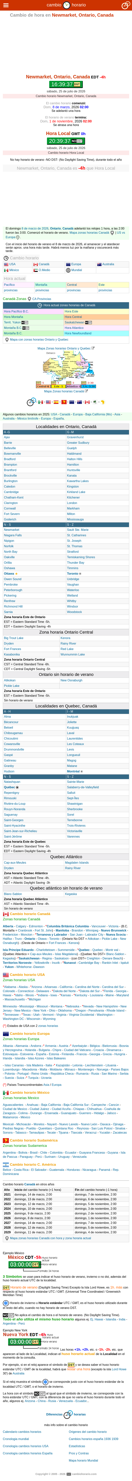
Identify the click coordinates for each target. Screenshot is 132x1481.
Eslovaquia (10, 1054)
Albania (8, 1045)
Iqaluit (125, 962)
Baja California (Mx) (98, 414)
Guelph (72, 448)
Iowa (53, 995)
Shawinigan (75, 803)
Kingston (73, 486)
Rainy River (68, 643)
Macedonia (29, 1069)
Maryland (123, 995)
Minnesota (10, 1006)
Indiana (43, 995)
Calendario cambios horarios (22, 1431)
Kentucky (81, 995)
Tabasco (21, 1132)
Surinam (50, 1156)
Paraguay (26, 1156)
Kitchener (73, 497)
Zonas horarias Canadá (21, 919)
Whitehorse (24, 967)
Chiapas (78, 1109)
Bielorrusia (109, 1045)
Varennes (73, 836)
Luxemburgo (11, 1069)
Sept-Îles (73, 798)
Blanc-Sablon (13, 894)
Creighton (93, 958)
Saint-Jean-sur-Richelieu (20, 831)
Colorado (9, 991)
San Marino (109, 1073)
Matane (72, 766)
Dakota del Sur (90, 991)
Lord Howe (119, 1369)
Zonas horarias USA (19, 980)
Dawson (39, 967)
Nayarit (52, 1124)
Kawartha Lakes (78, 481)
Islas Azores (36, 1058)
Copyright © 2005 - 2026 (50, 1473)
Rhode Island (115, 1010)
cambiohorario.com (84, 1473)
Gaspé (8, 755)
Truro (18, 938)
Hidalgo (99, 1113)
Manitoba (62, 930)
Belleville (10, 448)
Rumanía (82, 1073)
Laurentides (75, 738)
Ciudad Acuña (61, 1109)
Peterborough (13, 590)
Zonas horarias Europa (21, 1039)
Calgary (21, 926)
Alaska (23, 987)
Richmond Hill (13, 606)
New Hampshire (107, 1006)
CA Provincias (41, 299)
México (11, 270)
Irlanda (7, 1058)
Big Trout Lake (13, 638)
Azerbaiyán (79, 1045)
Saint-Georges (13, 820)
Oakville (9, 557)
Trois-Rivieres (76, 825)
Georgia (121, 991)
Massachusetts (15, 999)
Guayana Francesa (92, 1152)
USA (9, 264)
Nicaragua (89, 1169)
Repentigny (11, 792)
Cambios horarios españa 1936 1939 (93, 1439)
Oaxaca (105, 1124)
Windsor (72, 606)
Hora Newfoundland (78, 333)
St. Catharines (76, 535)
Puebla (31, 1128)
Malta (43, 1069)
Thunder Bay (75, 562)
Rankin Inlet (110, 962)
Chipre (56, 1050)
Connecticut (26, 991)
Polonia (10, 1073)
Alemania (21, 1045)
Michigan (35, 999)
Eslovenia (26, 1054)
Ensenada (51, 1113)
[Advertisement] (66, 46)
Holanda (30, 1050)
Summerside (66, 950)
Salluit (71, 792)
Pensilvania (96, 1010)
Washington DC (13, 1018)
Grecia (107, 1054)
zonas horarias (48, 1025)
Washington (105, 1014)
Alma (7, 716)
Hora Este (71, 311)
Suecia (9, 1077)
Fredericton (10, 934)
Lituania (111, 1065)
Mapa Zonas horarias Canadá (66, 391)
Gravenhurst (75, 437)
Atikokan (9, 680)
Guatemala (56, 1169)
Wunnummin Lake (73, 654)
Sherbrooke (75, 809)
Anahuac (32, 1104)
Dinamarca (114, 1050)
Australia (105, 264)
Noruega (102, 1069)
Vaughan (73, 584)
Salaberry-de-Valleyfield (83, 787)
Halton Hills (74, 459)
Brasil (34, 1152)
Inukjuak (72, 716)
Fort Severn (12, 514)
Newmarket (11, 529)
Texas (27, 1014)
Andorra (36, 1045)
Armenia (50, 1045)
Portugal (23, 1073)
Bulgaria (44, 1050)
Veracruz (91, 1132)
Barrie (8, 442)
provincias (11, 290)
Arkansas (50, 987)
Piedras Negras (13, 1128)
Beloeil (8, 727)
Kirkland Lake (76, 492)
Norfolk (9, 546)
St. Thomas (75, 546)
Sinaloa (120, 1128)
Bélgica (95, 1045)
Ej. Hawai (96, 1319)
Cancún (114, 1104)
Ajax (7, 437)
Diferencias (54, 1414)
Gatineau (10, 760)
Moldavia (56, 1069)
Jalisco (111, 1113)
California (66, 987)
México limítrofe (27, 418)
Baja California (51, 1104)
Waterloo (73, 590)
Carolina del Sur (113, 987)
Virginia (61, 1014)
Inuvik (56, 962)
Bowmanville (12, 453)
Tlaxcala (76, 1132)
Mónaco (69, 1069)
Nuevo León (89, 1124)
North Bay (10, 551)
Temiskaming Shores (81, 557)
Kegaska (71, 894)
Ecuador (71, 1152)
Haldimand (74, 453)
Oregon (81, 1010)
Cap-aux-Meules (15, 862)
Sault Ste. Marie (78, 529)
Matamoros (10, 1117)
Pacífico (9, 284)
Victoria (113, 926)
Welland (72, 595)
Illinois (29, 995)
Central (72, 284)
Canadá (41, 264)
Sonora (8, 1132)
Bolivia (22, 1152)
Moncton (26, 934)
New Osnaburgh (71, 680)
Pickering (10, 595)
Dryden (9, 643)
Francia (82, 1054)
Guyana (112, 1152)
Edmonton (36, 926)
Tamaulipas (36, 1132)
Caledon (9, 486)
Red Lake (67, 649)
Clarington (11, 503)
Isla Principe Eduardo (18, 950)
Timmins (72, 568)
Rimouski (10, 798)
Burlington (11, 481)
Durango (36, 1113)
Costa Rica (21, 1169)
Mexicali (8, 1124)
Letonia (78, 1065)
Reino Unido (39, 1073)
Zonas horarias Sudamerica (25, 1146)
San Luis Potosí (102, 1128)
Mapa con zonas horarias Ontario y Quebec (36, 339)
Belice (7, 1169)
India (122, 1319)
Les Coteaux (75, 744)
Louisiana (96, 995)
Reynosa (83, 1128)
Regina (47, 958)
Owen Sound (12, 579)
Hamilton (73, 464)
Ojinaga (118, 1124)
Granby (9, 766)
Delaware (42, 991)
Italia (49, 1065)
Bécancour (11, 722)
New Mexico (22, 1010)
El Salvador (39, 1169)
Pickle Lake (11, 685)
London (72, 503)
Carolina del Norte (86, 987)
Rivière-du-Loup (14, 803)
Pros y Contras (79, 1453)
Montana (56, 1006)
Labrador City (94, 934)
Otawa (42, 938)
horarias (80, 1414)
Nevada (88, 1006)
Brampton (10, 464)
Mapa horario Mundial (83, 1460)
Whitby (71, 601)
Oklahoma (65, 1010)
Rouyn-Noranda (14, 809)
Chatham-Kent (13, 497)
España (59, 418)
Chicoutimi (11, 738)
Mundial (74, 270)
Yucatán (104, 1132)
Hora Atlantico (74, 327)
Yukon (9, 967)
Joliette (72, 722)
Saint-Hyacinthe (14, 825)
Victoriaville (74, 831)
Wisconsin (33, 1018)
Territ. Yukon (16, 322)
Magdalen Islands (77, 862)
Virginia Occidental (81, 1014)
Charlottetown (45, 950)
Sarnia (8, 612)
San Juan (76, 934)
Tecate (51, 1132)
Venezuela (79, 1156)
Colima (23, 1113)
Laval (70, 733)
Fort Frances (12, 649)
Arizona (37, 987)
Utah (36, 1014)
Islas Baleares (56, 1058)
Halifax (7, 938)
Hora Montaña (13, 316)
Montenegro (86, 1069)
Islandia (20, 1058)
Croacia (99, 1050)
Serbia (124, 1073)
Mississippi (26, 1006)
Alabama (10, 987)
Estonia (54, 1054)
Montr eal (112, 950)
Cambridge (11, 492)
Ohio (52, 1010)
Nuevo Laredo (68, 1124)
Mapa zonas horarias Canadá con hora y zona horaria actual (47, 1238)
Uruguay (64, 1156)
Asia (117, 414)
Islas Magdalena (66, 954)
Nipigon (9, 540)
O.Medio (41, 270)
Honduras (73, 1169)
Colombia (56, 1152)
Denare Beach (112, 958)
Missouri (42, 1006)
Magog (71, 760)
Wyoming (49, 1018)
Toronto (54, 938)
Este (102, 284)
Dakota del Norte (64, 991)
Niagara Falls (13, 535)
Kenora (65, 638)
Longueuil (73, 755)
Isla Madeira (34, 1065)
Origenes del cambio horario (88, 1431)
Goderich (10, 519)
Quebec (97, 950)
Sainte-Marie (75, 781)
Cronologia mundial (16, 1439)
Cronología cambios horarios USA (25, 1446)
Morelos (39, 1124)
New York (40, 1010)
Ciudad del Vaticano (77, 1050)
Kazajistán (63, 1065)
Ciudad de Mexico (15, 1109)
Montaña (41, 284)
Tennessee (11, 1014)
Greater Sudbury (78, 442)
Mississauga (75, 519)
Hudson (9, 771)
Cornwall (10, 508)
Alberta (8, 926)
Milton (71, 514)
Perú (38, 1156)
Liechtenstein (94, 1065)
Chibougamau (13, 733)
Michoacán (23, 1124)
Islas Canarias (14, 1065)
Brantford (10, 470)
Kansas (66, 995)
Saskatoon (61, 958)
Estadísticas (77, 1446)
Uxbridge (73, 579)
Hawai (7, 995)
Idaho (19, 995)
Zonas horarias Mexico (21, 1098)
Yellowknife (41, 962)
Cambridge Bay (89, 962)
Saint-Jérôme (13, 836)
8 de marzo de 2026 (35, 228)
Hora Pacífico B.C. (16, 311)
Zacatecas (120, 1132)
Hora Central (73, 316)
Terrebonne (74, 820)
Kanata (72, 475)
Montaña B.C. (16, 327)
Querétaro (45, 1128)
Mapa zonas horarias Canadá (92, 232)
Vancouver (98, 926)
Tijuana (63, 1132)
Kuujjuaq (73, 727)
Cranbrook (25, 930)
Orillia (8, 562)
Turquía (33, 1077)
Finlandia (68, 1054)
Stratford (73, 551)
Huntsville (73, 470)
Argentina (9, 1152)
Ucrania (46, 1077)
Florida (108, 991)
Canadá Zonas (17, 299)
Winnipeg (92, 930)
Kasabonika (12, 654)
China (42, 1401)
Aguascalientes (13, 1104)
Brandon (77, 930)
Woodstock (74, 612)
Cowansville (12, 744)
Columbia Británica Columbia (68, 926)
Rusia (95, 1073)
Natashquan (12, 781)
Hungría (119, 1054)
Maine (110, 995)
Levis (70, 749)
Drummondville (14, 749)
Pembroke (11, 584)
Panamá (104, 1169)
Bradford (9, 459)
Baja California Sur (76, 1104)
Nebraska (72, 1006)
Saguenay (11, 814)
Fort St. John (43, 930)
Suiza (20, 1077)
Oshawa (9, 568)
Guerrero (85, 1113)
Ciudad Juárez (39, 1109)
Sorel (70, 814)
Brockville (10, 475)
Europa (73, 264)
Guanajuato (69, 1113)
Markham (73, 508)
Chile (43, 1152)
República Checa (62, 1073)
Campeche (98, 1104)
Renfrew (9, 601)
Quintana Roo (64, 1128)
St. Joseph (74, 540)
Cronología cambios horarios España (27, 1453)
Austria (63, 1045)
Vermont (48, 1014)
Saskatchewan (78, 322)
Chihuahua (94, 1109)
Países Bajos (120, 1069)
